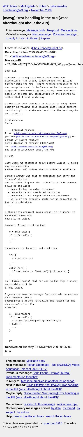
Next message (42, 34)
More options (69, 30)
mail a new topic (67, 404)
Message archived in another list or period (47, 381)
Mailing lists (27, 6)
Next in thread (29, 38)
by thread (69, 408)
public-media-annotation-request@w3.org (40, 133)
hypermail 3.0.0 (52, 423)
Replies (45, 38)
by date (56, 408)
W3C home (10, 6)
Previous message (65, 34)
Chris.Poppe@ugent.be (47, 48)
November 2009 (41, 10)
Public (43, 6)
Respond (53, 30)
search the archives (58, 416)
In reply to (12, 38)
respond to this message (39, 404)
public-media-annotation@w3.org (33, 56)
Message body (35, 30)
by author (23, 412)
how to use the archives (29, 416)
